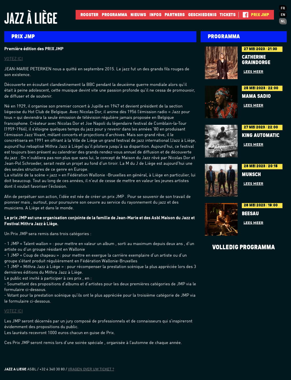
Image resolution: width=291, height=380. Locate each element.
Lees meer (253, 72)
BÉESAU (250, 213)
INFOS (155, 14)
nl (283, 21)
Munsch (251, 174)
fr (283, 8)
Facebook (243, 15)
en (283, 15)
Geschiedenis (202, 14)
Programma (114, 14)
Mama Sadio (256, 96)
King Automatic (260, 135)
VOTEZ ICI (13, 59)
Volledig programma (243, 247)
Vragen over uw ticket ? (91, 369)
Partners (175, 14)
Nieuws (138, 14)
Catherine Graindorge (256, 60)
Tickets (228, 14)
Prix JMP (260, 14)
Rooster (89, 14)
